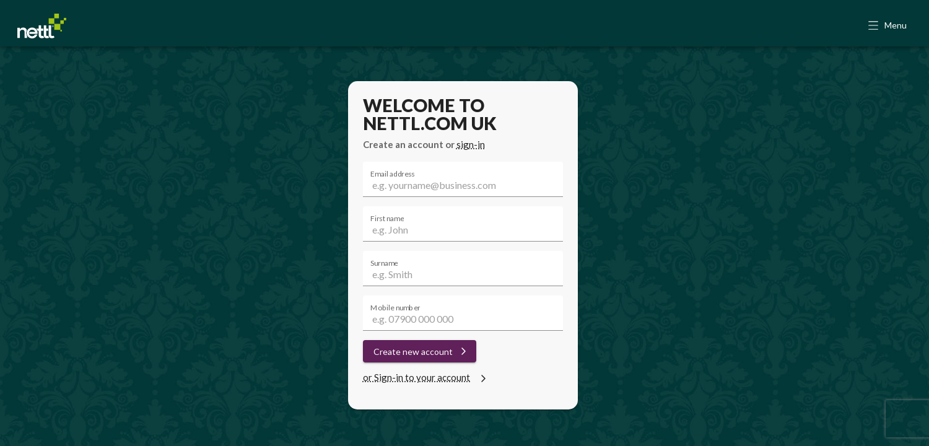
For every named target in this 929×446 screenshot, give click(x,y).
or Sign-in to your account (426, 377)
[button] (888, 26)
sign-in (470, 144)
